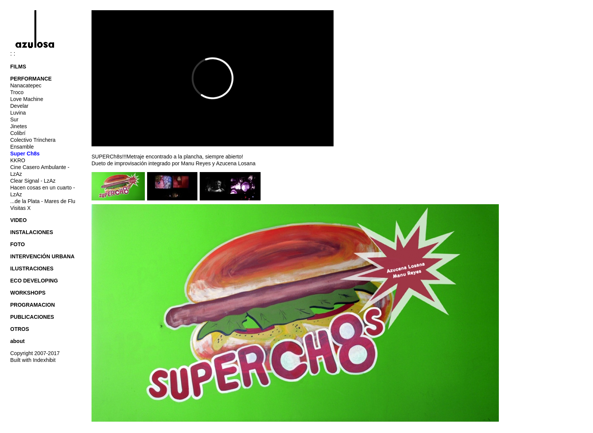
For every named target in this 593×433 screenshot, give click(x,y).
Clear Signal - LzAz (33, 181)
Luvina (18, 113)
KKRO (17, 160)
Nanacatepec (26, 85)
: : (38, 53)
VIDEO (18, 220)
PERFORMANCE (31, 79)
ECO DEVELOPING (34, 281)
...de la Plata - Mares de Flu (42, 201)
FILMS (18, 67)
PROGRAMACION (32, 305)
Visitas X (20, 208)
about (17, 341)
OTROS (19, 329)
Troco (16, 92)
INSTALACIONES (31, 232)
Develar (19, 106)
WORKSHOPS (27, 293)
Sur (14, 119)
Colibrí (17, 133)
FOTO (17, 244)
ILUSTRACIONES (31, 268)
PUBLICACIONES (32, 317)
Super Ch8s (25, 154)
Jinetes (18, 126)
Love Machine (26, 99)
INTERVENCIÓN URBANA (42, 256)
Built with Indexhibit (33, 360)
